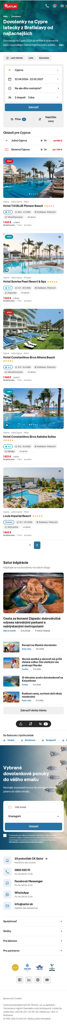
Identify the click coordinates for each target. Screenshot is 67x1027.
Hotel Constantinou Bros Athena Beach (29, 357)
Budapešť (49, 740)
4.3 (8, 212)
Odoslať (33, 826)
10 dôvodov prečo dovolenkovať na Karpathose (42, 679)
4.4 (8, 367)
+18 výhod (31, 217)
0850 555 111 (22, 870)
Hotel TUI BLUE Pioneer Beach (23, 206)
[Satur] (10, 6)
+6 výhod (26, 527)
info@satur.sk (24, 904)
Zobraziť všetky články (33, 710)
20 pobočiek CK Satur (31, 858)
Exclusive (44, 57)
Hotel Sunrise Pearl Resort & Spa (24, 281)
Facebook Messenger (29, 881)
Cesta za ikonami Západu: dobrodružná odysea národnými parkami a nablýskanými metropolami (32, 622)
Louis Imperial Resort (17, 516)
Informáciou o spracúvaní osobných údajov (26, 842)
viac (61, 44)
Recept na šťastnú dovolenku (39, 645)
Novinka (8, 522)
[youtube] (47, 980)
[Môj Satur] (54, 5)
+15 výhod (23, 451)
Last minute (14, 58)
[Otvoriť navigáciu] (62, 5)
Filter (18, 119)
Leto (31, 57)
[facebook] (20, 980)
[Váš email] (33, 807)
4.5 (8, 446)
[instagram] (38, 980)
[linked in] (29, 980)
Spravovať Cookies (12, 998)
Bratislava (28, 740)
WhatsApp (22, 893)
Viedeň (8, 740)
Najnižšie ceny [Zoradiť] (47, 119)
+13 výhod (24, 293)
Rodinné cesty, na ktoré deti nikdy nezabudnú (42, 695)
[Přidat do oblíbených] (59, 161)
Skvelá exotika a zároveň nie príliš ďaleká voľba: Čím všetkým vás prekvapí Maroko (42, 662)
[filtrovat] (43, 724)
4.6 (8, 288)
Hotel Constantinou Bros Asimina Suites (29, 437)
